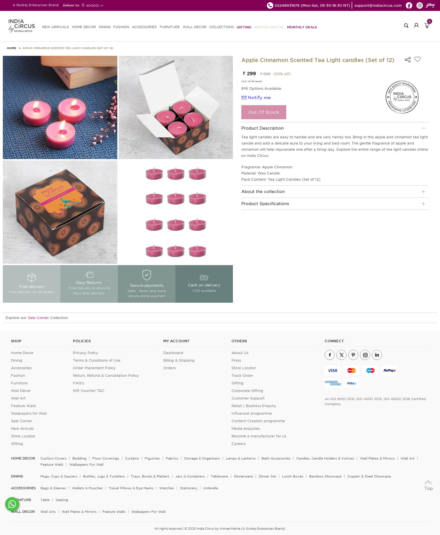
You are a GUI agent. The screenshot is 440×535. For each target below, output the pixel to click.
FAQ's (78, 383)
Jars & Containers (190, 476)
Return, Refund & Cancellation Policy (106, 375)
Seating (62, 499)
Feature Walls (23, 406)
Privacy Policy (85, 353)
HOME (11, 48)
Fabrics (172, 458)
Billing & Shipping (179, 360)
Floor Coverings (105, 458)
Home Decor (22, 353)
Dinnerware (243, 476)
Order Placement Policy (94, 368)
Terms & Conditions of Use (96, 360)
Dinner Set (267, 476)
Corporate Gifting (247, 391)
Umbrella (210, 488)
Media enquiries (246, 428)
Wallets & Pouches (87, 488)
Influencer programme (252, 413)
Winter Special (269, 27)
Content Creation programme (258, 421)
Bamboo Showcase (325, 476)
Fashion (18, 375)
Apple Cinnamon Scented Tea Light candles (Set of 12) (67, 48)
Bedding (79, 458)
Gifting (244, 27)
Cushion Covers (53, 458)
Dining (16, 360)
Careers (239, 444)
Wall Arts (48, 511)
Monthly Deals (302, 27)
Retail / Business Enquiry (254, 406)
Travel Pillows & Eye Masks (131, 488)
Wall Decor (21, 391)
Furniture (19, 383)
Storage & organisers (202, 458)
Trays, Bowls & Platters (150, 476)
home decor (23, 458)
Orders (169, 368)
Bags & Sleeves (53, 488)
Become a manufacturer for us (259, 436)
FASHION (121, 27)
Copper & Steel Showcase (369, 476)
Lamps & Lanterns (241, 458)
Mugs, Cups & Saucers (58, 476)
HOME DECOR (84, 27)
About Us (240, 353)
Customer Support (248, 398)
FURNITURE (170, 27)
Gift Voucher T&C (88, 391)
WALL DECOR (195, 27)
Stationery (188, 488)
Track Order (242, 375)
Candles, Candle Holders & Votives (325, 458)
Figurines (152, 458)
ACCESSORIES (144, 27)
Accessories (21, 368)
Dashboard (173, 353)
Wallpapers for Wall (29, 413)
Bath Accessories (276, 458)
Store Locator (23, 436)
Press (236, 360)
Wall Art (18, 398)
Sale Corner (38, 318)
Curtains (132, 458)
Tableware (219, 476)
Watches (166, 488)
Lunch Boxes (292, 476)
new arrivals (55, 27)
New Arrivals (22, 428)
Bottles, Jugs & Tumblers (104, 476)
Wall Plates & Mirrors (377, 458)
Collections (221, 27)
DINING (105, 27)
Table (45, 499)
